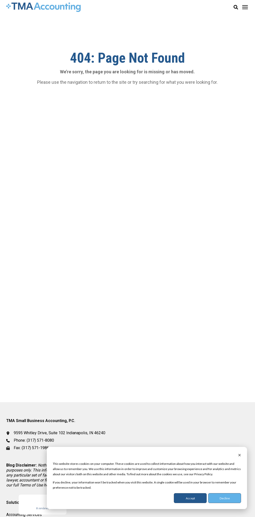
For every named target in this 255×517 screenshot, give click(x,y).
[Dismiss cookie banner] (239, 455)
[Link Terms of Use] (32, 485)
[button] (236, 7)
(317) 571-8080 (40, 440)
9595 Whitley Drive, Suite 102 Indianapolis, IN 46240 (59, 433)
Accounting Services (24, 514)
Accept (190, 498)
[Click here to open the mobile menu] (245, 7)
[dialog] (147, 478)
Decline (225, 498)
